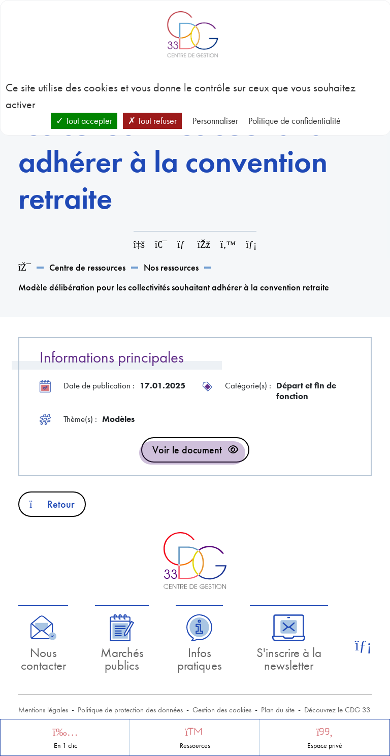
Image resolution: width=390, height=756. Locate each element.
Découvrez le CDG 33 (337, 710)
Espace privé (324, 745)
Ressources (195, 745)
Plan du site (278, 710)
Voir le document (187, 449)
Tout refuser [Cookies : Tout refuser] (152, 120)
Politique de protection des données (130, 710)
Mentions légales (43, 710)
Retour (52, 504)
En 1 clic (65, 745)
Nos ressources (171, 267)
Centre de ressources (87, 267)
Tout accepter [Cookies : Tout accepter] (84, 120)
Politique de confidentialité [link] (294, 120)
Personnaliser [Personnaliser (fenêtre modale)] (215, 120)
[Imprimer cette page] (161, 244)
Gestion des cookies (221, 710)
